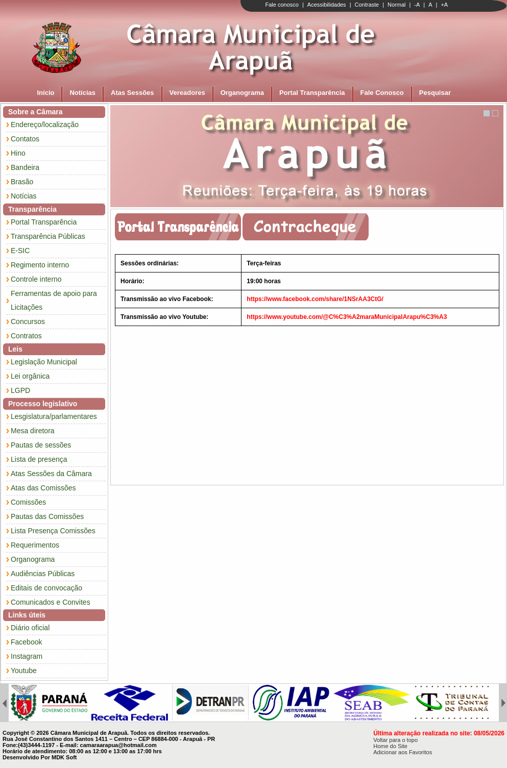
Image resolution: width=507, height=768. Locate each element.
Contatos (25, 139)
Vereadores (187, 92)
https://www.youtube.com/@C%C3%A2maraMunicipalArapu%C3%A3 (347, 316)
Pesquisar (435, 92)
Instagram (26, 656)
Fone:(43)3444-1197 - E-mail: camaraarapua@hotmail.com (80, 745)
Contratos (26, 336)
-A (417, 5)
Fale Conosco (382, 92)
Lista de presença (39, 459)
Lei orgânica (30, 376)
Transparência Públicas (48, 236)
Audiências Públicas (43, 573)
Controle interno (36, 279)
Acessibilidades (326, 5)
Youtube (24, 670)
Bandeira (25, 167)
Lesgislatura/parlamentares (54, 416)
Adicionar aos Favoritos (402, 752)
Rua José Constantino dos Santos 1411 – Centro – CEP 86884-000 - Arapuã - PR (109, 739)
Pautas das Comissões (47, 516)
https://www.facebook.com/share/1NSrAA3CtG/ (315, 299)
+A (444, 5)
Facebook (26, 642)
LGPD (20, 390)
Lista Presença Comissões (53, 531)
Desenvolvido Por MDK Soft (40, 757)
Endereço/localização (45, 124)
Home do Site (390, 746)
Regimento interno (40, 265)
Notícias (82, 92)
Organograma (242, 92)
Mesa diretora (33, 431)
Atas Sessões (132, 92)
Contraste (366, 5)
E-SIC (20, 250)
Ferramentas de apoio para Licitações (54, 300)
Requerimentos (35, 545)
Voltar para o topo (395, 740)
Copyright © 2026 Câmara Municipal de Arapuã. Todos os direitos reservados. (106, 733)
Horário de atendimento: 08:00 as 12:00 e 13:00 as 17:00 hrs (82, 751)
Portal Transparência (312, 92)
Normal (396, 5)
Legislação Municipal (44, 362)
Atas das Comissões (43, 488)
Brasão (22, 182)
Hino (18, 153)
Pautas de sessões (41, 445)
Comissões (28, 502)
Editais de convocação (46, 588)
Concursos (28, 321)
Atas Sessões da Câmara (51, 473)
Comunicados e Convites (50, 602)
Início (46, 92)
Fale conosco (282, 5)
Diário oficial (30, 628)
